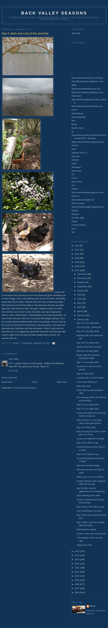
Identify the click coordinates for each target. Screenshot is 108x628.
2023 (77, 245)
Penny (93, 606)
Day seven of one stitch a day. (90, 507)
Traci (73, 149)
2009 (77, 580)
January (81, 319)
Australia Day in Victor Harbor (90, 378)
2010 (77, 576)
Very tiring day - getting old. (89, 327)
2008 (77, 584)
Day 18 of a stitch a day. (88, 443)
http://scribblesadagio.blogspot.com (87, 207)
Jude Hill (75, 156)
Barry (11, 359)
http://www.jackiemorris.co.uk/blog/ (87, 78)
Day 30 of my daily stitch (88, 331)
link (73, 232)
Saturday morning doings (88, 465)
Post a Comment (9, 377)
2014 (77, 559)
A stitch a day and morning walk (91, 533)
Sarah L (75, 189)
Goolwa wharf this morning (89, 347)
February (81, 315)
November (82, 278)
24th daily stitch (84, 386)
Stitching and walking (86, 529)
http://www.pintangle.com (82, 200)
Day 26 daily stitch (85, 373)
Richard (75, 214)
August (80, 290)
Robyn (74, 221)
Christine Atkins (78, 225)
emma (74, 178)
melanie (75, 160)
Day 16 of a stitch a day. (88, 454)
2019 (77, 262)
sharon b (75, 196)
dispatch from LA (79, 153)
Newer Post (7, 382)
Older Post (62, 382)
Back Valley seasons (54, 13)
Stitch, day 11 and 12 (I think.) (90, 477)
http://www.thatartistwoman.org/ (85, 89)
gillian (74, 85)
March (80, 311)
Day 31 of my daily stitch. (88, 323)
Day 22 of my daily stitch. (88, 409)
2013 (77, 563)
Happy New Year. (84, 545)
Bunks (74, 124)
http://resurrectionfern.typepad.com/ (87, 142)
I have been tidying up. (87, 382)
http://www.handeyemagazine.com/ (87, 192)
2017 (77, 270)
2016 (77, 551)
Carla (73, 163)
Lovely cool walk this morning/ (90, 438)
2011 (77, 572)
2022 (77, 250)
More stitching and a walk (88, 495)
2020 (77, 258)
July (79, 295)
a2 (72, 131)
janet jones (76, 171)
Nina (73, 228)
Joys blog (75, 33)
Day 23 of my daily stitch (88, 404)
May (79, 303)
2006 (77, 592)
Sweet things (77, 113)
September (82, 286)
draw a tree (76, 181)
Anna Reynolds (78, 117)
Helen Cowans (78, 203)
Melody (74, 210)
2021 (77, 254)
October (81, 282)
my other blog (77, 217)
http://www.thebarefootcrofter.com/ (87, 106)
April (79, 307)
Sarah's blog (77, 128)
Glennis (74, 145)
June (79, 299)
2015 (77, 555)
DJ (72, 174)
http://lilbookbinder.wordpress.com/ (87, 81)
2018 (77, 266)
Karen (74, 110)
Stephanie (76, 167)
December (82, 274)
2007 (77, 588)
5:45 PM (13, 371)
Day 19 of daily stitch (86, 427)
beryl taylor (76, 96)
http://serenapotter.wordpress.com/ (87, 92)
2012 (77, 568)
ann (73, 185)
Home (34, 382)
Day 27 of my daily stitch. (88, 362)
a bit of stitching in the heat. (89, 511)
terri (73, 120)
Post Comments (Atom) (25, 388)
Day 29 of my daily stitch (88, 342)
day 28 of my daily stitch (88, 351)
